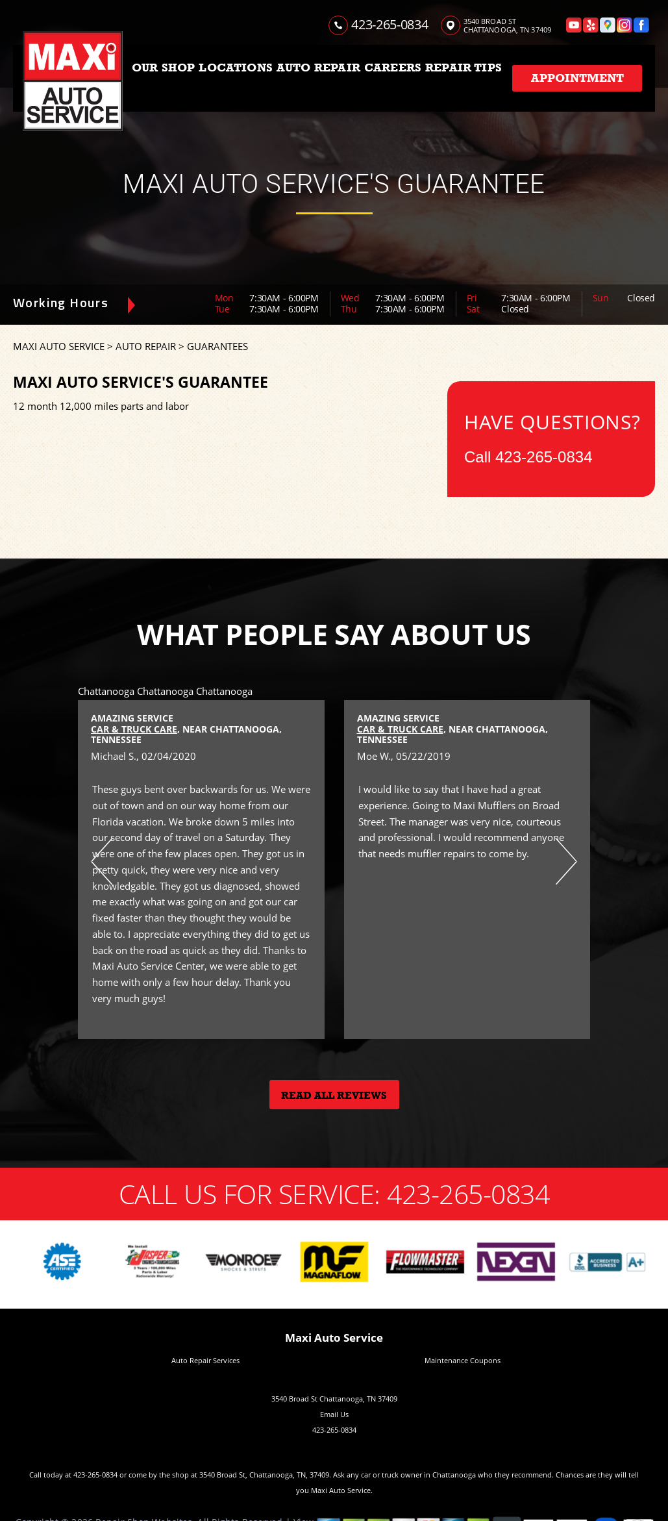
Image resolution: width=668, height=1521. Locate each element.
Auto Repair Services (205, 1360)
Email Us (334, 1414)
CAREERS (392, 67)
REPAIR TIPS (463, 67)
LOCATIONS (236, 67)
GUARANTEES (217, 346)
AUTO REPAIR (318, 67)
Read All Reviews (334, 1095)
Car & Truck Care (134, 729)
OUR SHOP (163, 67)
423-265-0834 (389, 24)
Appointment (577, 78)
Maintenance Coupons (463, 1360)
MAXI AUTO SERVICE (59, 346)
